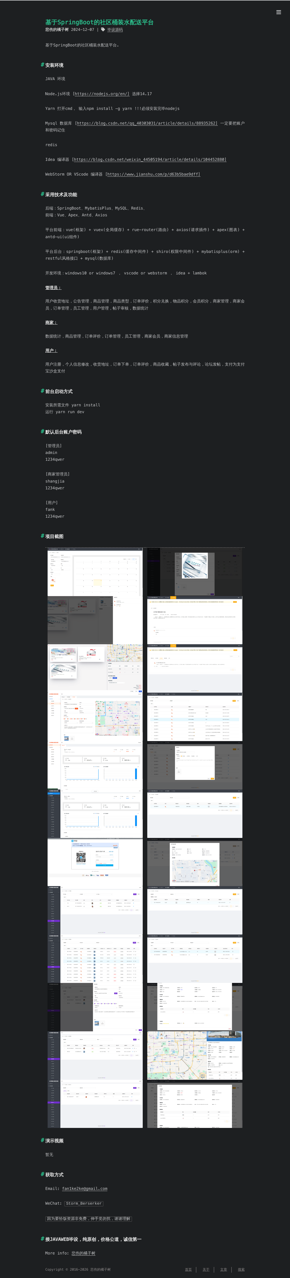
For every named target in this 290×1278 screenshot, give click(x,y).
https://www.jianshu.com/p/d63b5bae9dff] (154, 174)
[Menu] (278, 12)
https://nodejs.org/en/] (102, 93)
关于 (206, 1269)
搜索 (241, 1269)
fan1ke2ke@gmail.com (84, 1188)
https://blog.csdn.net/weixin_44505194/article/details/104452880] (150, 159)
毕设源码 (115, 29)
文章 (223, 1269)
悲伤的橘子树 (83, 1252)
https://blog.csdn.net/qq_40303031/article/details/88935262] (147, 123)
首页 (188, 1269)
